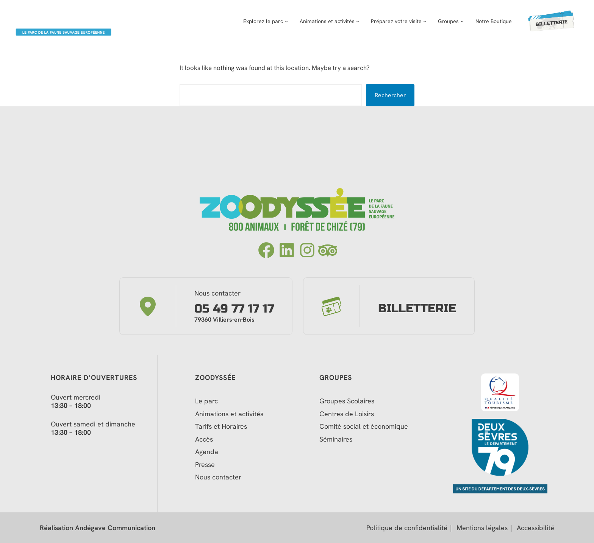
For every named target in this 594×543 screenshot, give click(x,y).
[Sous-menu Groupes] (457, 21)
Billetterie (417, 309)
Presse (205, 465)
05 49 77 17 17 (234, 309)
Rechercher (390, 95)
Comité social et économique (364, 426)
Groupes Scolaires (346, 401)
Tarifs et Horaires (221, 426)
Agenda (206, 452)
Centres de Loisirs (346, 414)
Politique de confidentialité (406, 528)
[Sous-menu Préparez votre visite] (420, 21)
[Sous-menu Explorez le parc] (281, 21)
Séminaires (335, 439)
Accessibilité (535, 528)
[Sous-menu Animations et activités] (353, 21)
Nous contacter (218, 477)
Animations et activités (229, 414)
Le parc (206, 401)
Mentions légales (482, 528)
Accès (204, 439)
